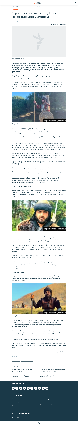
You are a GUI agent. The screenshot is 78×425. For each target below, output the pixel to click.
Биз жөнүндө (15, 402)
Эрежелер (14, 405)
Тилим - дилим (16, 417)
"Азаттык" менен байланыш (48, 405)
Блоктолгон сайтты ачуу (18, 399)
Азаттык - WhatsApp (17, 408)
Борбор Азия (16, 10)
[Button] (54, 24)
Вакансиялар (43, 402)
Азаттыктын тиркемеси (46, 399)
